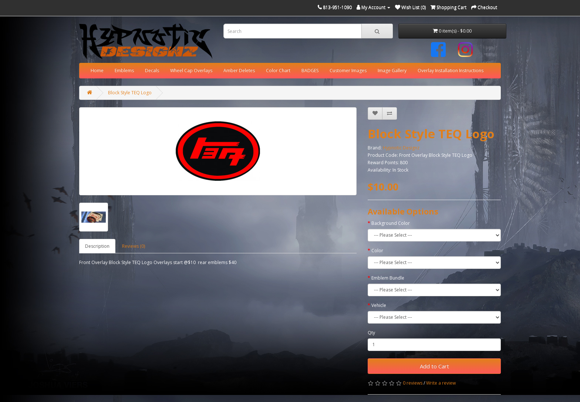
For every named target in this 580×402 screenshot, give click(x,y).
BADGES (309, 70)
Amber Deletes (239, 70)
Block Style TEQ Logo (130, 92)
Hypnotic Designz (401, 148)
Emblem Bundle (387, 278)
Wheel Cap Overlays (191, 70)
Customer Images (348, 70)
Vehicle (378, 305)
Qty (371, 333)
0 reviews (412, 383)
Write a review (441, 383)
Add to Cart (434, 366)
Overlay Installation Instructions (450, 70)
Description (97, 246)
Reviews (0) (133, 246)
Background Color (390, 223)
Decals (152, 70)
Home (97, 70)
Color (377, 250)
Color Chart (278, 70)
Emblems (124, 70)
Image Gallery (392, 70)
